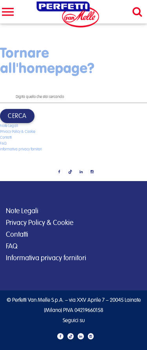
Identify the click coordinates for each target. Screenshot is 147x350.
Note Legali (9, 126)
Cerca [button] (17, 116)
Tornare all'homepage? (47, 60)
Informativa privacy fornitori (21, 149)
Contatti (6, 138)
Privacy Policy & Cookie (17, 132)
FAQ (3, 143)
